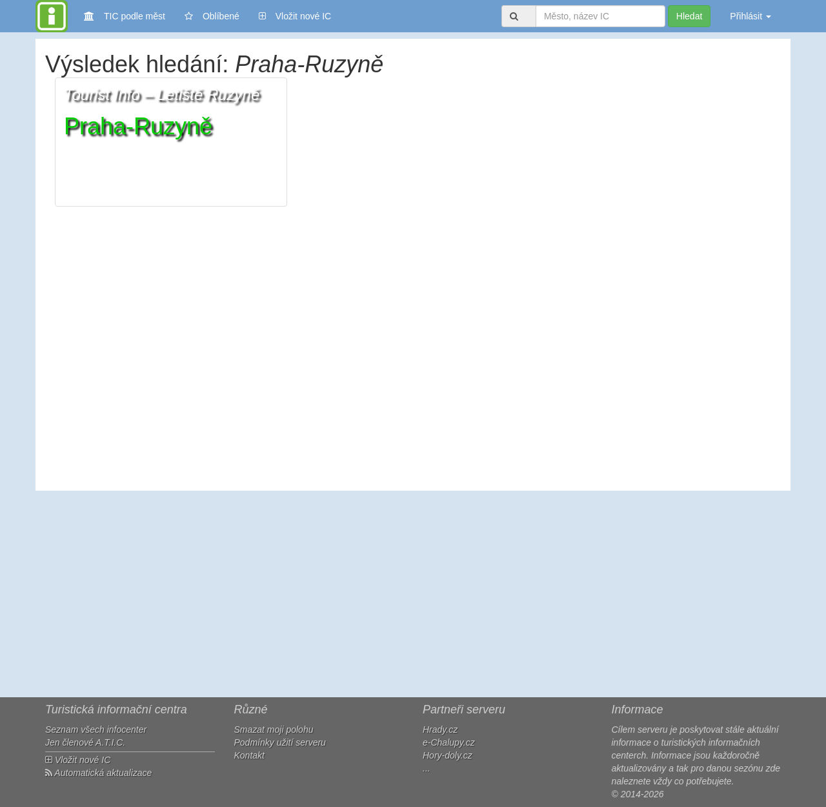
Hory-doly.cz (447, 755)
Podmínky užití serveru (280, 742)
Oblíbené (212, 16)
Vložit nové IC (295, 15)
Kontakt (249, 755)
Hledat (689, 16)
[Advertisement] (413, 594)
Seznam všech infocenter (95, 729)
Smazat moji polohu (274, 729)
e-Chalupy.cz (449, 742)
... (426, 768)
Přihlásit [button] (750, 16)
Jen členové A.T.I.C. (85, 742)
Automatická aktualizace (98, 773)
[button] (171, 142)
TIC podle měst (124, 15)
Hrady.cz (440, 729)
